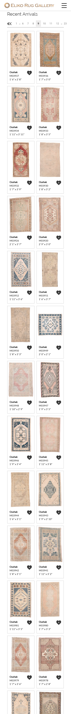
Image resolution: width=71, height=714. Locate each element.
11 (50, 23)
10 (44, 23)
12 (57, 23)
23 (65, 23)
